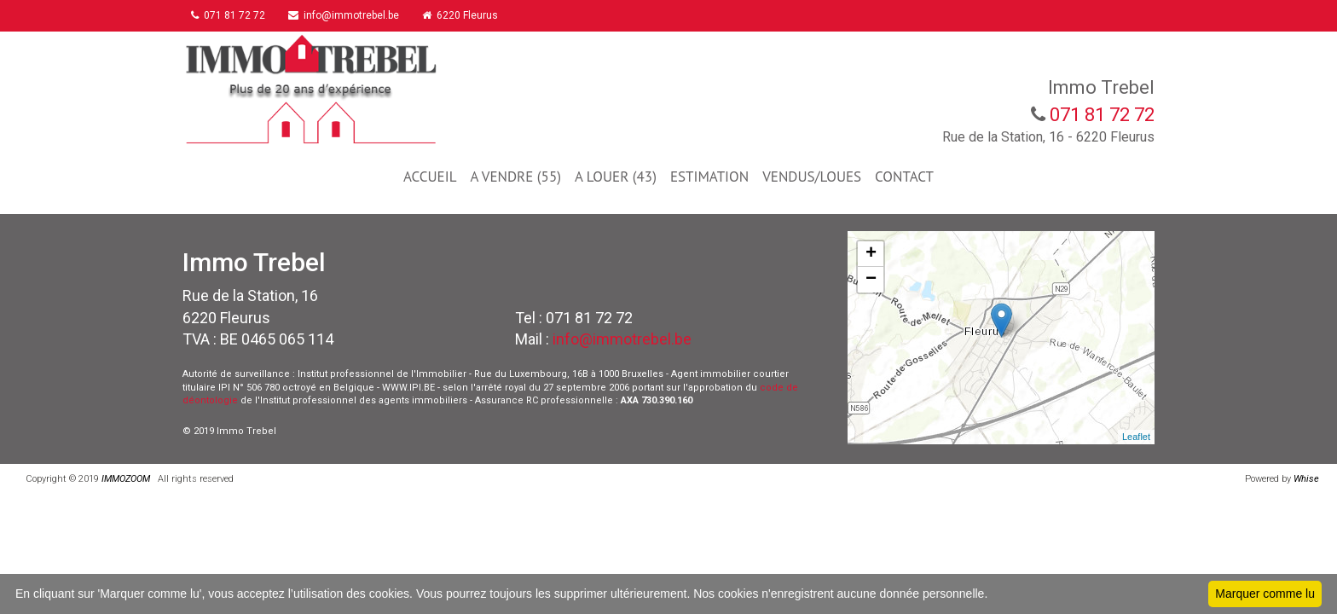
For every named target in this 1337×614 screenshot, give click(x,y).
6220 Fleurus (473, 15)
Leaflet (1136, 437)
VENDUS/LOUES (811, 176)
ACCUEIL (429, 176)
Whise (1309, 478)
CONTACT (904, 176)
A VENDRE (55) (515, 176)
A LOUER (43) (616, 176)
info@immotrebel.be (352, 15)
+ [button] (871, 254)
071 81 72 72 (232, 15)
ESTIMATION (709, 176)
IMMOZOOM (125, 478)
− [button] (871, 280)
